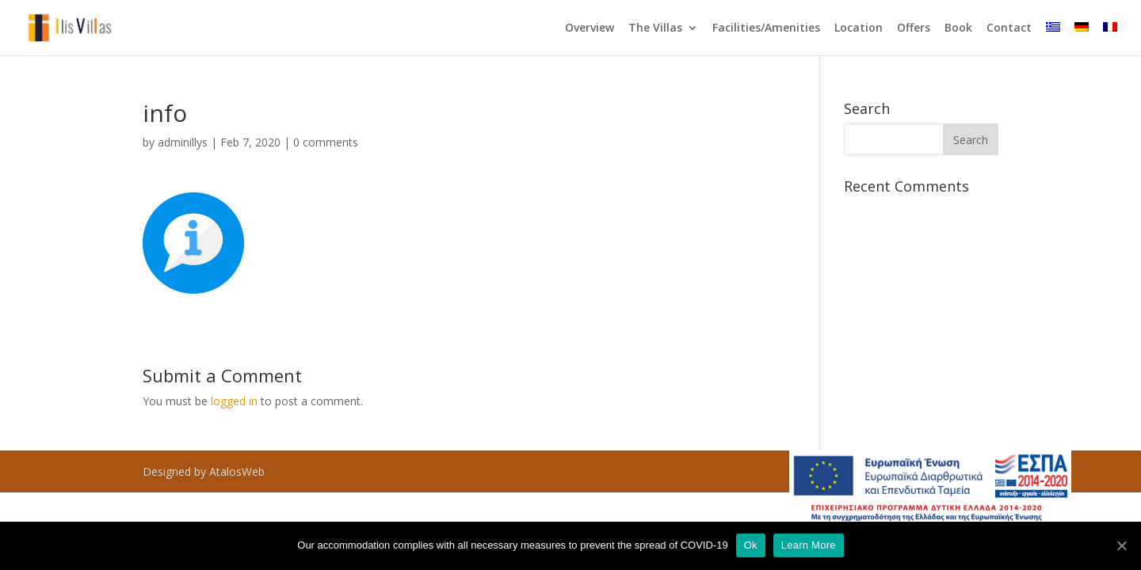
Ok (750, 545)
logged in (234, 400)
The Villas (655, 28)
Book (958, 28)
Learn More (808, 545)
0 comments (325, 142)
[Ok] (1121, 545)
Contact (1009, 28)
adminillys (183, 142)
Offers (913, 28)
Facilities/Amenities (766, 28)
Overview (589, 28)
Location (858, 28)
